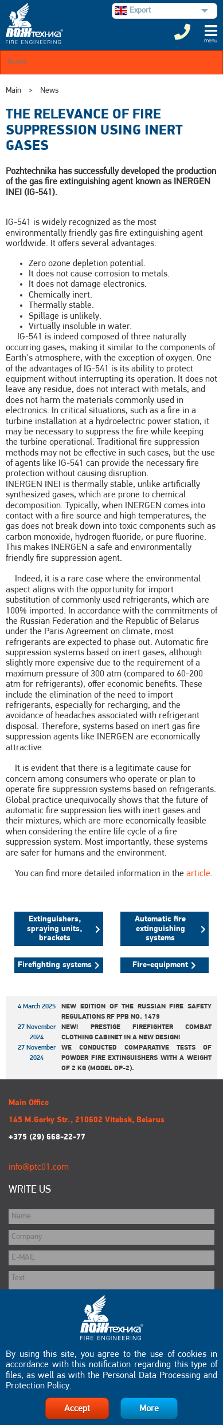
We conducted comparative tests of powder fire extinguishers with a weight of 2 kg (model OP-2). (136, 1058)
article (198, 873)
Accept (77, 1409)
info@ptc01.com (39, 1167)
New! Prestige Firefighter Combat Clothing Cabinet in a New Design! (136, 1032)
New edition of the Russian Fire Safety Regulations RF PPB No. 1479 (136, 1011)
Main (13, 90)
